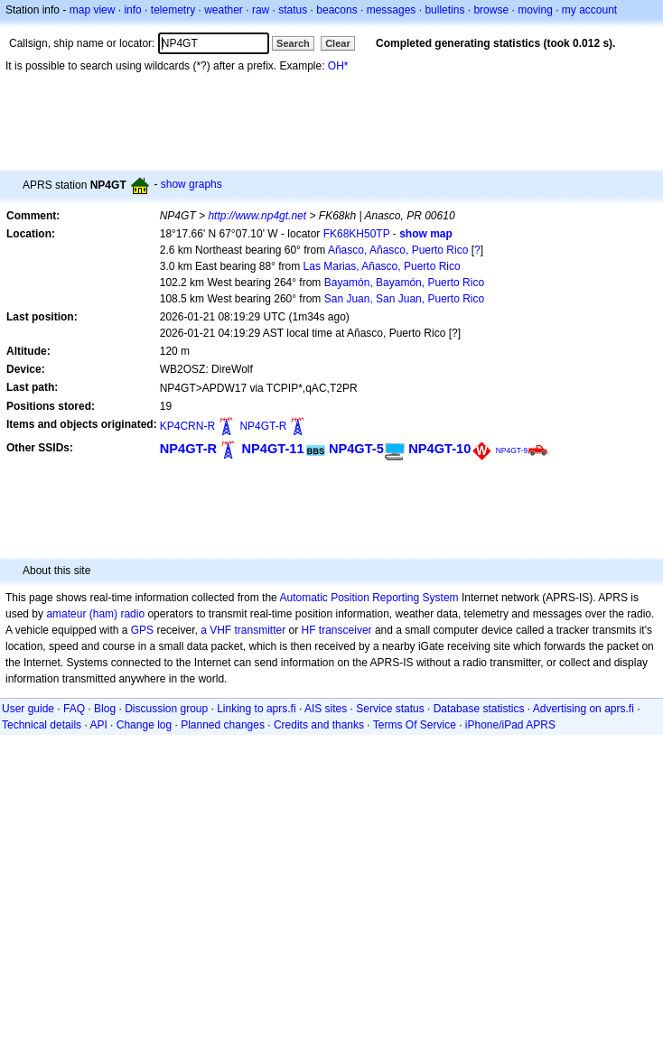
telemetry (173, 10)
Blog (105, 708)
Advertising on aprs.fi (583, 708)
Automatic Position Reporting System (368, 597)
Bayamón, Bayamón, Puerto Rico (404, 282)
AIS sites (325, 708)
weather (223, 10)
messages (391, 10)
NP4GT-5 (356, 448)
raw (260, 10)
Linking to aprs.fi (256, 708)
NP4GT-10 (439, 448)
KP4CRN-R (187, 426)
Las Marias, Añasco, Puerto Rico (382, 266)
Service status (390, 708)
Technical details (41, 725)
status (292, 10)
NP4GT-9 (512, 450)
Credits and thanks (319, 725)
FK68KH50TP (356, 233)
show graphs (191, 184)
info (132, 10)
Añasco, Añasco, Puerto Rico (398, 250)
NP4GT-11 (272, 448)
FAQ (74, 708)
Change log (144, 725)
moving (535, 10)
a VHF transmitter (243, 630)
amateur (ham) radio (95, 614)
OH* (338, 66)
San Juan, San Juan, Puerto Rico (404, 298)
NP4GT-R (262, 426)
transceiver (345, 630)
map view (93, 10)
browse (491, 10)
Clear (337, 43)
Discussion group (166, 708)
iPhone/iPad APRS (510, 725)
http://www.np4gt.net (257, 215)
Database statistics (479, 708)
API (98, 725)
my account (589, 10)
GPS (142, 630)
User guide (28, 708)
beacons (336, 10)
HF (309, 630)
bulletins (444, 10)
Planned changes (223, 725)
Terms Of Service (414, 725)
